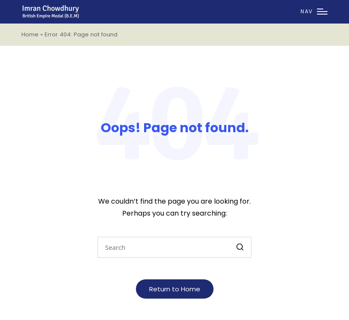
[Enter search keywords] (174, 247)
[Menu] (314, 11)
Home (30, 34)
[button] (240, 247)
